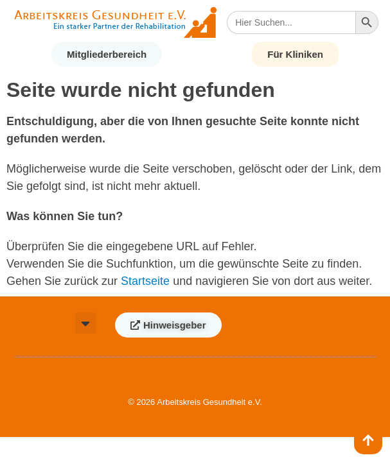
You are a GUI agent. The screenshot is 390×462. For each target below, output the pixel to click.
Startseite (145, 281)
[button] (85, 323)
